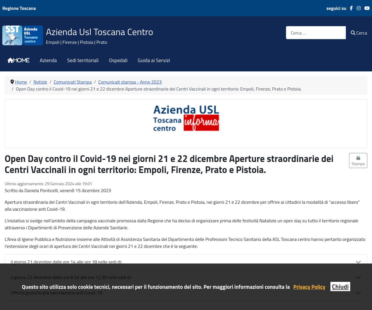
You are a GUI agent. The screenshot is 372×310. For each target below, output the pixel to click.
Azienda (48, 60)
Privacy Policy (309, 287)
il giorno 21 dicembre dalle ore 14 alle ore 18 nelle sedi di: (66, 261)
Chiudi (340, 286)
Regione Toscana (19, 8)
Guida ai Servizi (154, 60)
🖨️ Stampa (358, 160)
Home (21, 60)
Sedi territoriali (83, 60)
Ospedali (118, 60)
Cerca (359, 32)
